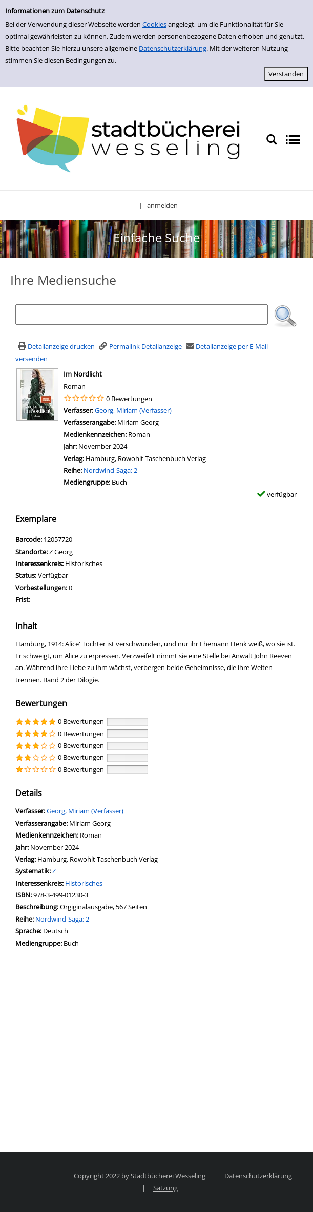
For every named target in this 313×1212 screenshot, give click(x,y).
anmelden (162, 205)
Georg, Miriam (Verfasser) (133, 410)
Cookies (154, 24)
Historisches (83, 883)
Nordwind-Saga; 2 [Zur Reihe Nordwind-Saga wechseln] (110, 470)
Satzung (165, 1188)
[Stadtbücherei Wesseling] (133, 138)
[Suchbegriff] (141, 314)
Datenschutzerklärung (172, 48)
